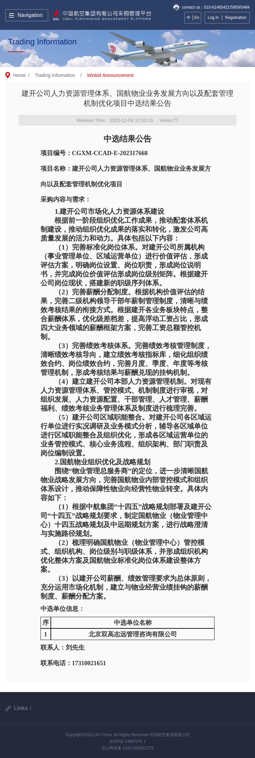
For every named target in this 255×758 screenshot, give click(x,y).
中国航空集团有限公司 (170, 734)
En (196, 17)
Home (19, 75)
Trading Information (55, 75)
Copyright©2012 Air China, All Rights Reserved (107, 734)
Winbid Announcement (110, 75)
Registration (235, 17)
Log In (213, 17)
